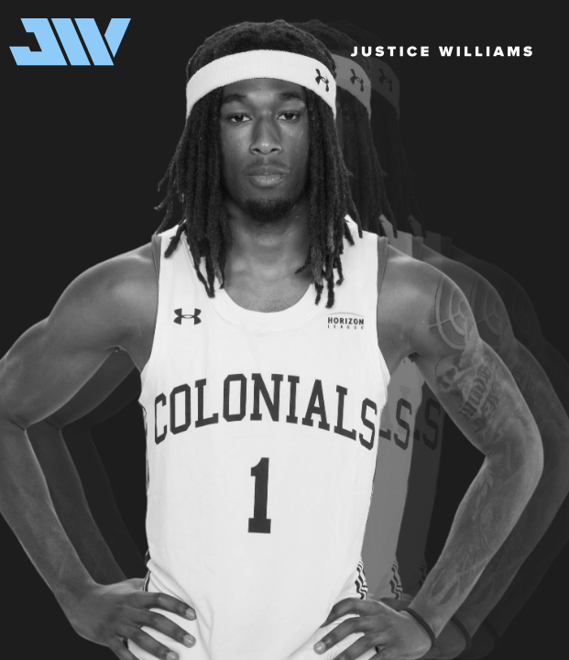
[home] (65, 42)
